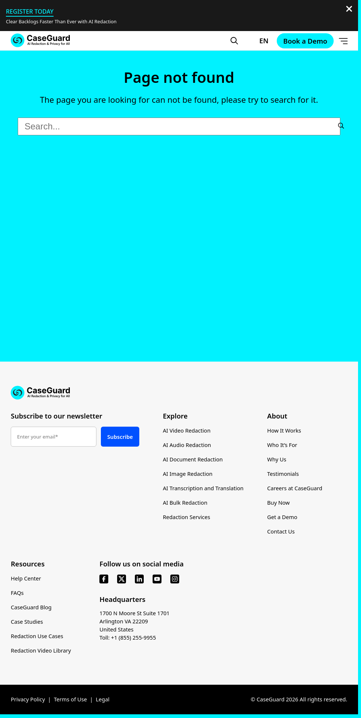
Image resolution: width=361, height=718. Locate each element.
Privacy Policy (28, 699)
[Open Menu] (343, 40)
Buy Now (278, 502)
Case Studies (27, 622)
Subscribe (120, 436)
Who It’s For (282, 444)
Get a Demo (282, 517)
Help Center (26, 578)
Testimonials (283, 473)
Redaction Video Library (41, 650)
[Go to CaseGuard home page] (40, 40)
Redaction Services (186, 517)
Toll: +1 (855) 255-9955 (127, 637)
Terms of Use (70, 699)
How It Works (284, 430)
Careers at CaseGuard (294, 488)
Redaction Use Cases (37, 636)
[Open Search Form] (234, 40)
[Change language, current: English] (257, 40)
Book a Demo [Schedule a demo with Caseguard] (305, 40)
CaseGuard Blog (31, 607)
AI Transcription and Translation (203, 488)
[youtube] (157, 579)
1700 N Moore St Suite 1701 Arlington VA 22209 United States (134, 621)
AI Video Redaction (187, 430)
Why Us (276, 459)
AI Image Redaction (188, 473)
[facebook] (103, 579)
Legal (102, 699)
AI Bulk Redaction (185, 502)
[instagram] (174, 579)
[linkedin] (139, 579)
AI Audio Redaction (187, 444)
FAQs (17, 593)
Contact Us (281, 531)
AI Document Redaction (193, 459)
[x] (121, 579)
